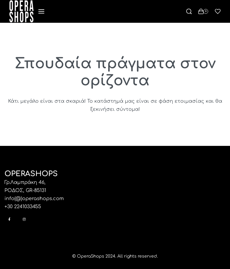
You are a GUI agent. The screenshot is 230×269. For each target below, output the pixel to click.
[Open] (217, 11)
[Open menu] (41, 11)
